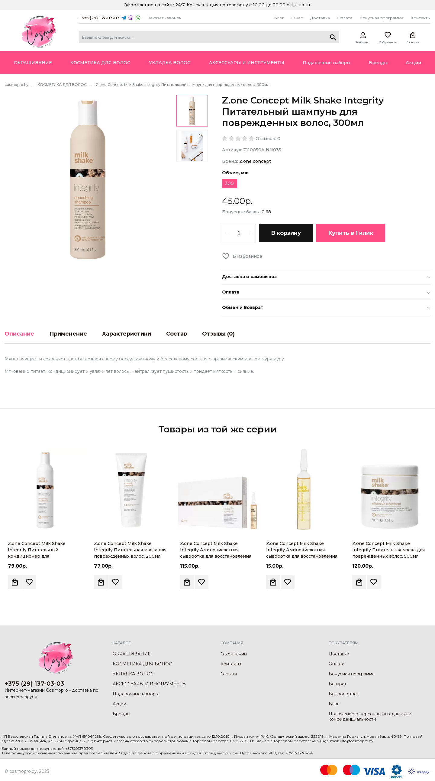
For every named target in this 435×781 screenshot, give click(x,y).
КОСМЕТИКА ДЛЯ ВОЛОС (142, 664)
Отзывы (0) (218, 333)
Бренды (121, 714)
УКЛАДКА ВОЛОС (133, 674)
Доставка (320, 17)
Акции (119, 704)
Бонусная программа (382, 17)
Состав (176, 333)
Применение (68, 333)
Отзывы (229, 674)
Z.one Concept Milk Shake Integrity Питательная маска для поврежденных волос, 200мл (130, 550)
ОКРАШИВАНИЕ (131, 654)
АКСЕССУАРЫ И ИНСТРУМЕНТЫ (150, 684)
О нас (297, 17)
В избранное (247, 256)
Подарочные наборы (136, 694)
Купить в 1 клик (350, 233)
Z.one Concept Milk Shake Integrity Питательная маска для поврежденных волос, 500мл (388, 550)
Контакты (420, 17)
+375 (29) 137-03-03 (99, 17)
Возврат (337, 684)
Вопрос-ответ (344, 694)
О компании (234, 654)
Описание (19, 333)
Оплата (345, 17)
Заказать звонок (164, 17)
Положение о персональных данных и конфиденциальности (370, 716)
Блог (279, 17)
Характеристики (126, 333)
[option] (88, 178)
